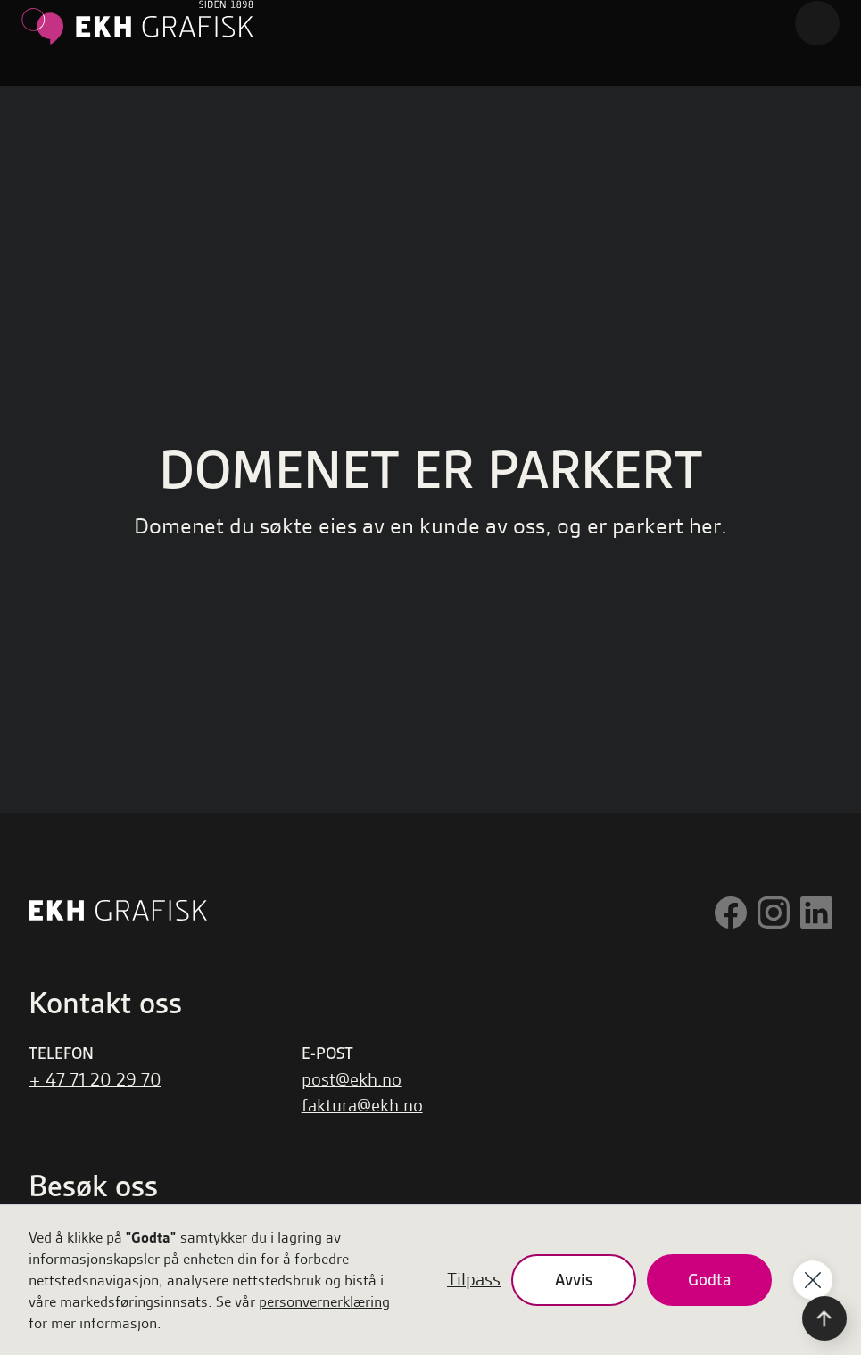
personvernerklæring (324, 1301)
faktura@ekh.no (362, 1106)
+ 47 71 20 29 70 (95, 1080)
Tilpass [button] (474, 1279)
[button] (817, 23)
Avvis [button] (573, 1280)
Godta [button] (709, 1280)
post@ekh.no (352, 1080)
